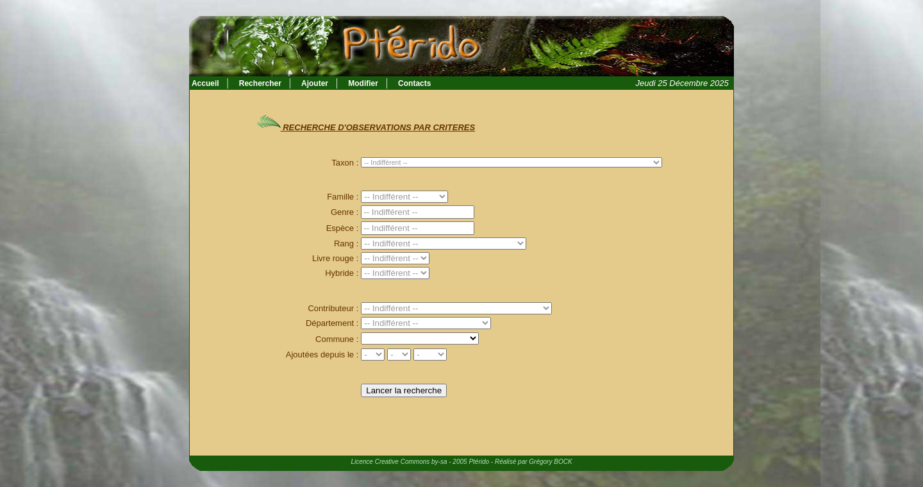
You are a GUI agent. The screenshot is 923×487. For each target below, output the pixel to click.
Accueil (204, 83)
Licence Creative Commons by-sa (399, 461)
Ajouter (314, 83)
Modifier (363, 83)
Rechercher (260, 83)
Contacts (414, 83)
